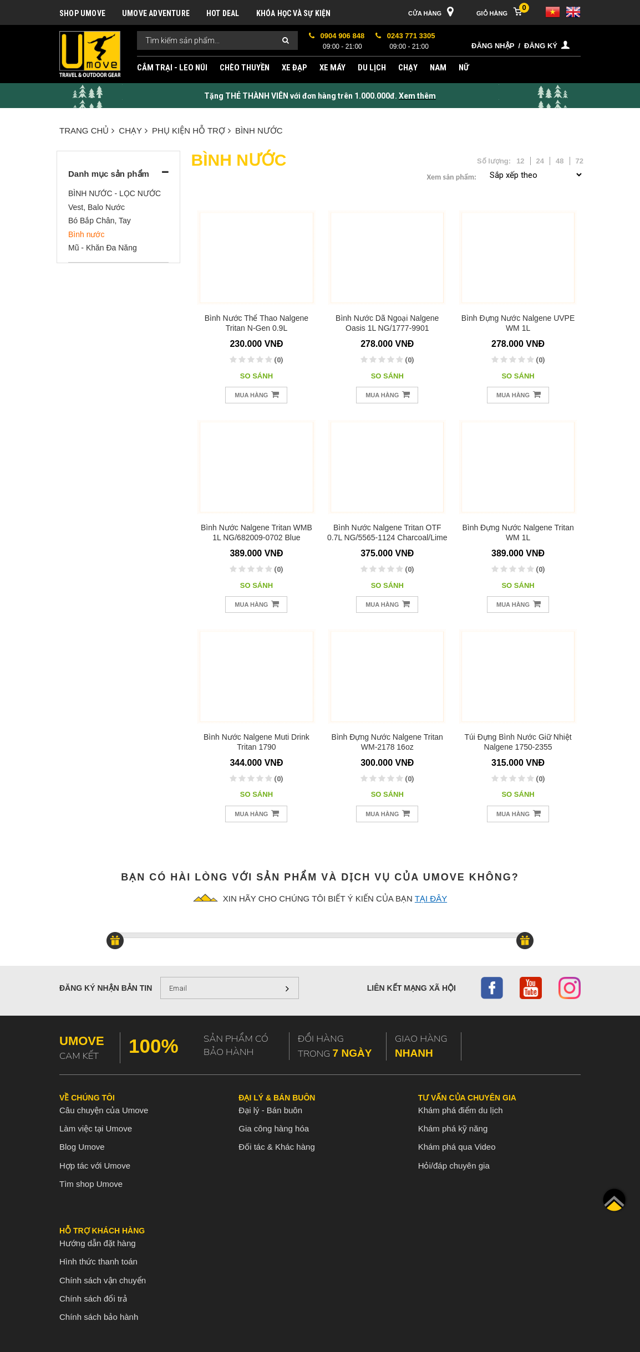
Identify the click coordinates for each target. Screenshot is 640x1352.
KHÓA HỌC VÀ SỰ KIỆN (293, 13)
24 (540, 161)
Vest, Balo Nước (96, 207)
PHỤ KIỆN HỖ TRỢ (191, 130)
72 (579, 161)
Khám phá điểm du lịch (460, 1110)
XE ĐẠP (294, 68)
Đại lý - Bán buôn (270, 1110)
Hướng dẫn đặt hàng (97, 1243)
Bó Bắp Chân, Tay (99, 220)
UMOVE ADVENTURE (156, 13)
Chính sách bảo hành (98, 1317)
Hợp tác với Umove (94, 1165)
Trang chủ (86, 130)
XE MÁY (332, 68)
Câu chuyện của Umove (103, 1110)
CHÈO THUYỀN (245, 68)
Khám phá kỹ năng (453, 1128)
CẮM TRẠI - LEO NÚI (172, 68)
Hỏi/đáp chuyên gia (454, 1165)
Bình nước (259, 130)
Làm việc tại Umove (95, 1128)
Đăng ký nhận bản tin (105, 988)
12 (520, 161)
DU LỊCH (372, 68)
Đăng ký (540, 46)
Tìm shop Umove (91, 1184)
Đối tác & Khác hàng (276, 1146)
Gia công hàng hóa (273, 1128)
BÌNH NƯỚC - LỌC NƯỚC (114, 193)
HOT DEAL (223, 13)
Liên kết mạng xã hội (411, 988)
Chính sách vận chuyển (102, 1280)
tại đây (431, 898)
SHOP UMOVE (82, 13)
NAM (438, 68)
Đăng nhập (492, 46)
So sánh (256, 376)
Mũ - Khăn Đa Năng (102, 247)
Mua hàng (257, 394)
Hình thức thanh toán (98, 1261)
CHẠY (408, 68)
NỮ (464, 68)
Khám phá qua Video (457, 1146)
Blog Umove (82, 1146)
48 (559, 161)
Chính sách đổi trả (93, 1298)
